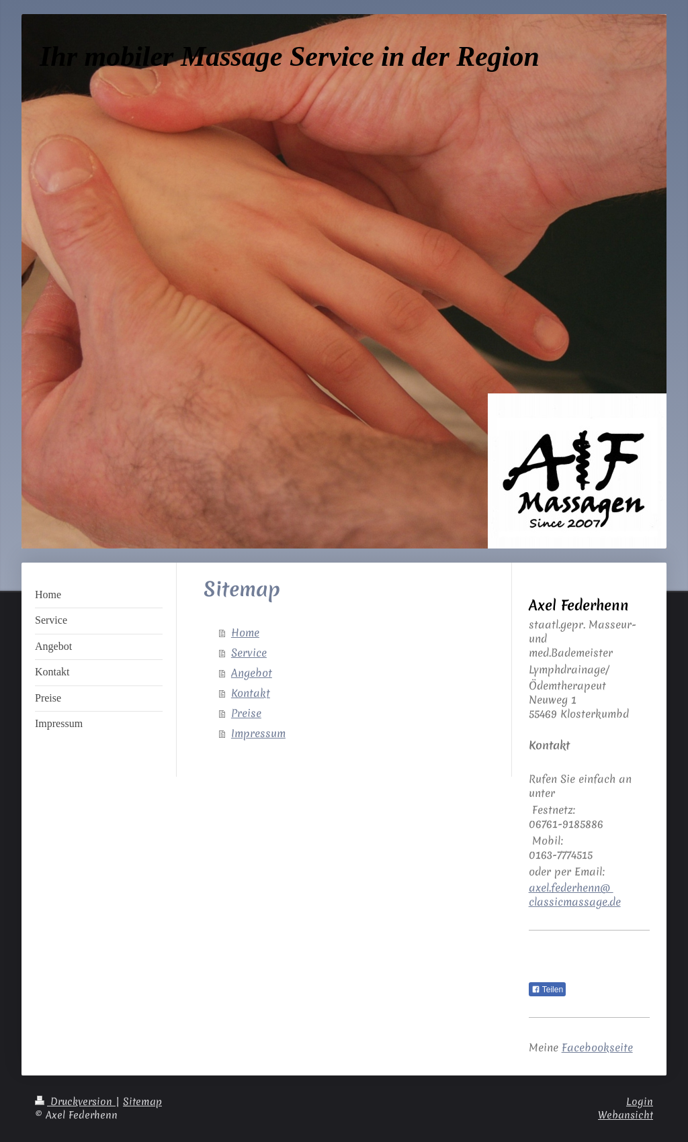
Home (245, 632)
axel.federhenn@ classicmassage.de (575, 894)
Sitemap (142, 1101)
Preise (246, 713)
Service (249, 652)
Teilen (547, 989)
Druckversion (75, 1101)
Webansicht (625, 1115)
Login (639, 1101)
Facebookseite (597, 1047)
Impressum (258, 733)
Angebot (251, 672)
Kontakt (250, 692)
